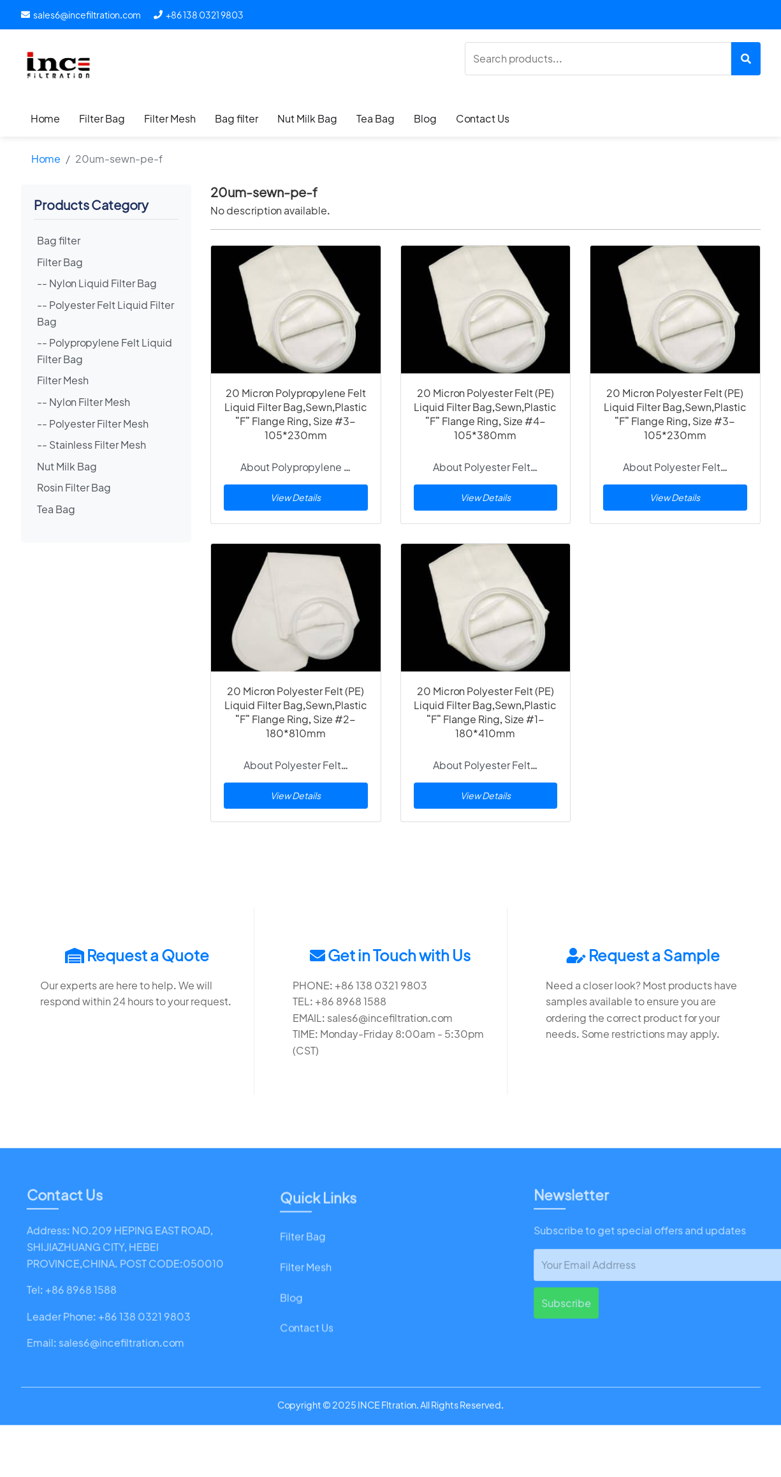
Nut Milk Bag (307, 118)
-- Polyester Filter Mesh (93, 423)
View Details (295, 497)
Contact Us (482, 118)
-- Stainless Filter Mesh (91, 444)
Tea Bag (375, 118)
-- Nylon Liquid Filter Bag (97, 283)
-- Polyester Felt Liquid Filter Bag (105, 313)
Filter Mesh (170, 118)
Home (45, 118)
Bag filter (236, 118)
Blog (425, 118)
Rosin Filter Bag (74, 487)
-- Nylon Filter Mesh (83, 402)
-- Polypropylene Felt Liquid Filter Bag (104, 351)
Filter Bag (102, 118)
